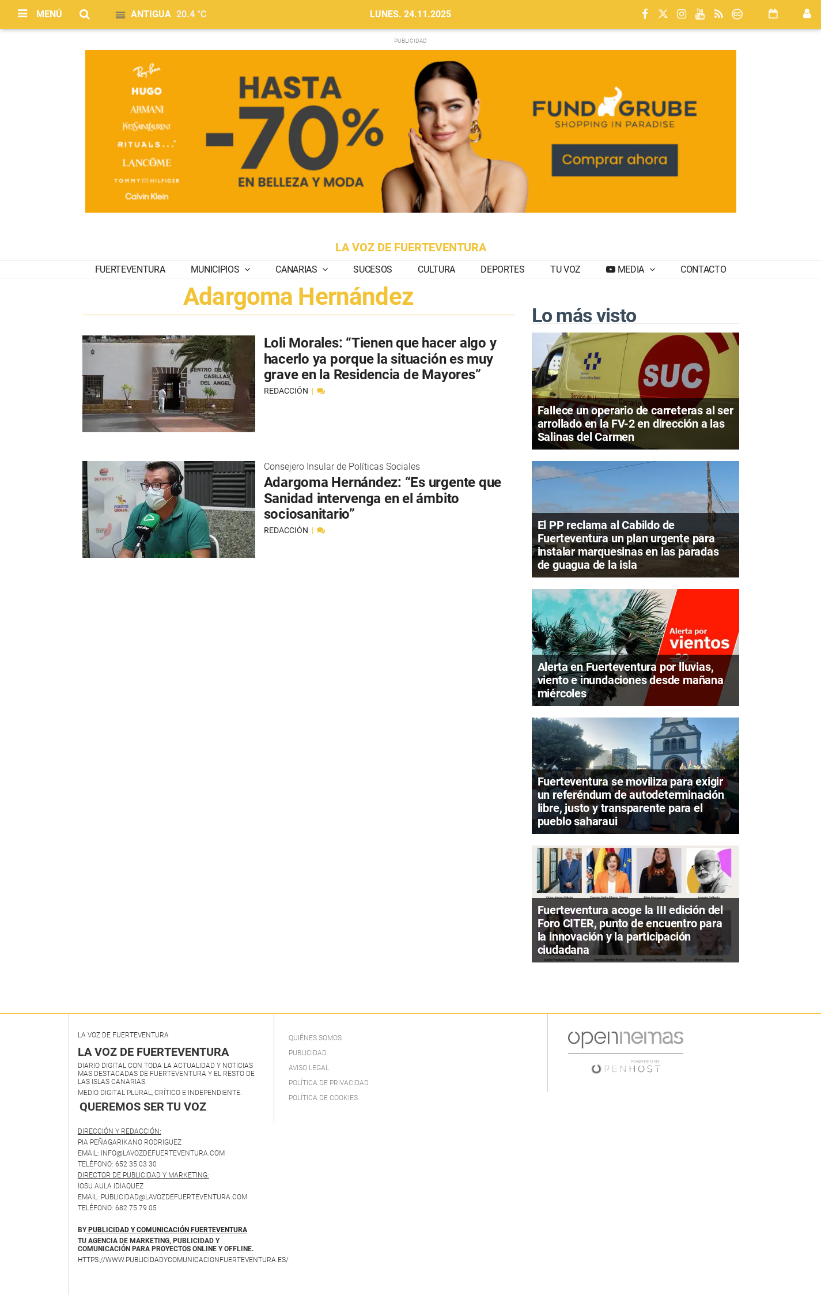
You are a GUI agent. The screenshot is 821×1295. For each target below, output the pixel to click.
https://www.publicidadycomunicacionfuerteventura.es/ (183, 1260)
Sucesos (372, 269)
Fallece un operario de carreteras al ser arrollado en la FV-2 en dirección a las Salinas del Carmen (635, 423)
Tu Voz (565, 269)
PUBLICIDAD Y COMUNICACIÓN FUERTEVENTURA (167, 1230)
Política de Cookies (323, 1098)
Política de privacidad (329, 1083)
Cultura (436, 269)
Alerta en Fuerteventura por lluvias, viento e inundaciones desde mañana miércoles (631, 680)
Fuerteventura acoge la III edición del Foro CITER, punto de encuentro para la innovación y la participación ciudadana (630, 930)
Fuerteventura (130, 269)
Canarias (297, 269)
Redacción (287, 390)
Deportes (502, 269)
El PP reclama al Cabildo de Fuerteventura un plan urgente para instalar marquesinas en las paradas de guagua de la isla (628, 545)
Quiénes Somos (315, 1038)
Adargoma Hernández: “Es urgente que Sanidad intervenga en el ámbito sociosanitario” (383, 498)
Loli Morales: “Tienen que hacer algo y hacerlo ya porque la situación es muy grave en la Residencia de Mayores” (380, 359)
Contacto (703, 269)
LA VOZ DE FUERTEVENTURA (410, 247)
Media (630, 269)
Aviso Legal (309, 1068)
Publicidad (308, 1053)
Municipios (216, 269)
